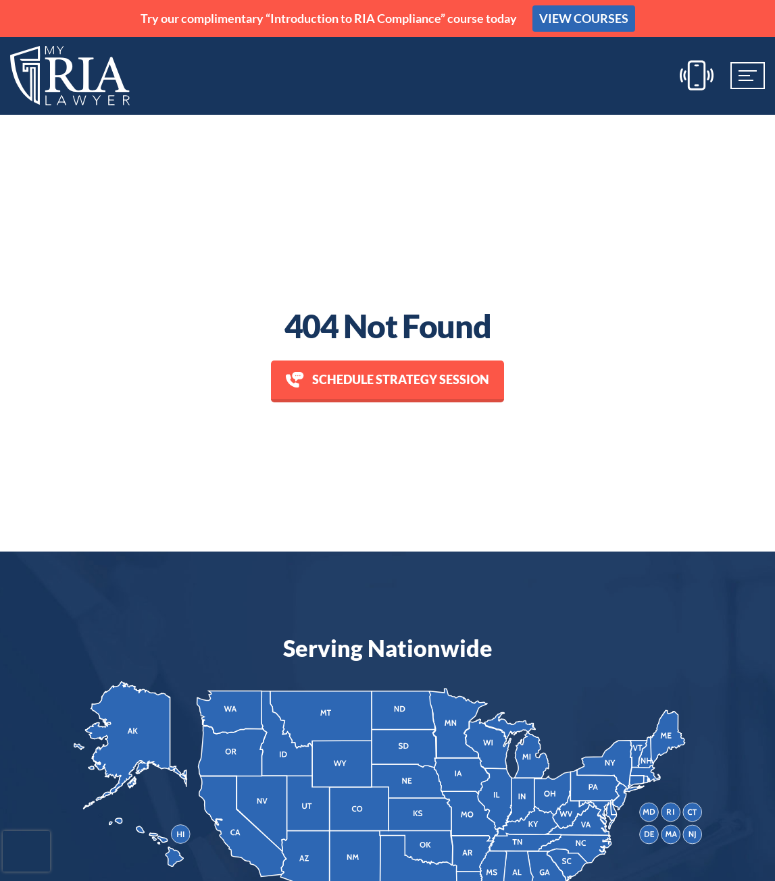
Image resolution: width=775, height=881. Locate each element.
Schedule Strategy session (387, 380)
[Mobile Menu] (748, 75)
